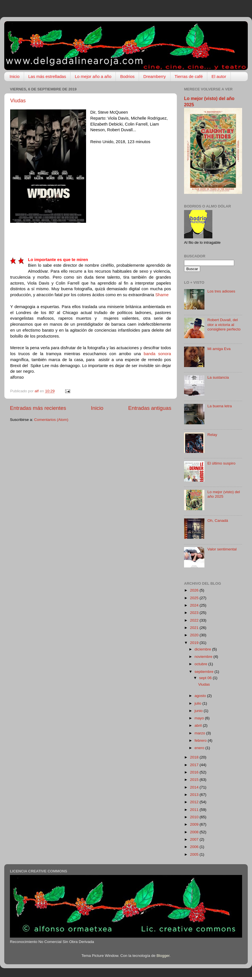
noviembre (204, 656)
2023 (195, 613)
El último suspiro (221, 463)
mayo (200, 718)
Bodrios (127, 76)
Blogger (163, 955)
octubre (201, 664)
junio (199, 711)
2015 (195, 779)
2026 (195, 590)
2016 (195, 772)
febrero (201, 740)
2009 (195, 824)
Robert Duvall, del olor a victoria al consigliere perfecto (223, 324)
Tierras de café (189, 76)
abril (199, 725)
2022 (195, 620)
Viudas (18, 100)
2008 (195, 832)
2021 (195, 628)
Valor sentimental (221, 549)
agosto (201, 696)
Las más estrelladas (47, 76)
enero (200, 748)
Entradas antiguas (149, 408)
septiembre (205, 671)
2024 (195, 605)
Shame (161, 295)
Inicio (15, 76)
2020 (195, 635)
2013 (195, 794)
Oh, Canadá (217, 520)
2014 (195, 787)
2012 (195, 802)
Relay (212, 435)
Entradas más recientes (38, 408)
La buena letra (219, 406)
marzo (200, 733)
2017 (195, 765)
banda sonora (157, 353)
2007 (195, 839)
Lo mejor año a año (93, 76)
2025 (195, 598)
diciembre (203, 649)
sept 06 (206, 678)
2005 (195, 854)
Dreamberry (154, 76)
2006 (195, 847)
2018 (195, 757)
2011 (195, 810)
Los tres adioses (221, 291)
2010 (195, 817)
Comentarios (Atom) (51, 419)
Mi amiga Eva (218, 349)
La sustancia (218, 377)
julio (198, 703)
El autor (219, 76)
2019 (195, 643)
